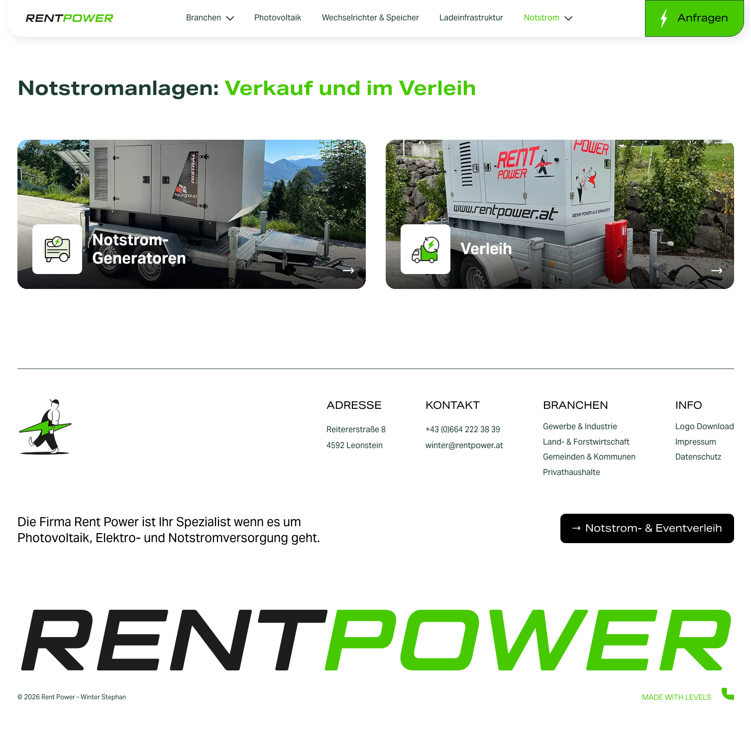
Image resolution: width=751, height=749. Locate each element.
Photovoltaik (277, 18)
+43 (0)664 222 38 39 (463, 429)
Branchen (210, 18)
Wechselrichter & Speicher (370, 18)
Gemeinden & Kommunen (589, 457)
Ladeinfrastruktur (471, 18)
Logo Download (704, 427)
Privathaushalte (571, 472)
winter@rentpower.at (464, 445)
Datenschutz (698, 457)
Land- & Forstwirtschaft (586, 442)
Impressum (695, 442)
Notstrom (548, 18)
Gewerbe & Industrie (580, 427)
